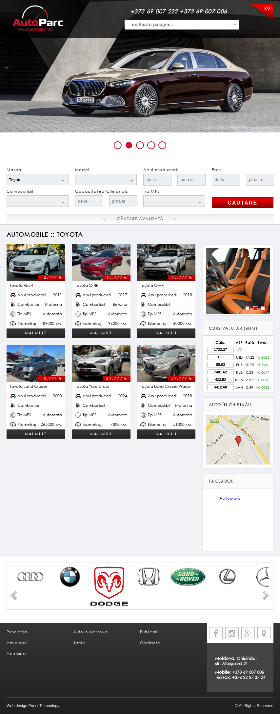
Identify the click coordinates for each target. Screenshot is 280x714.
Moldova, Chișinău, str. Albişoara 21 (236, 661)
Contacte (150, 642)
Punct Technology (43, 706)
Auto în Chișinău (230, 404)
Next (266, 595)
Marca (14, 169)
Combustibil (20, 191)
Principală (17, 631)
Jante (79, 642)
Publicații (149, 631)
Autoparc (230, 498)
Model (82, 169)
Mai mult (36, 333)
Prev (14, 595)
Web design (17, 706)
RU (267, 8)
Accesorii (16, 653)
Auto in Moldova (90, 631)
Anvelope (17, 642)
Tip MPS (151, 191)
